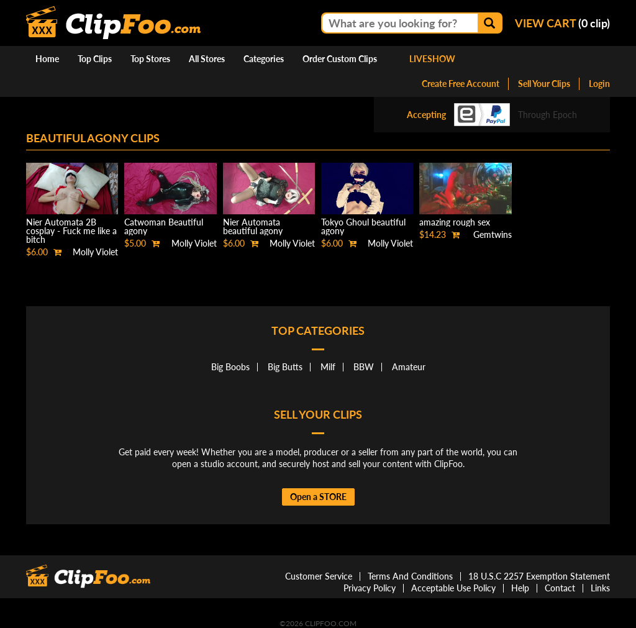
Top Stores (150, 58)
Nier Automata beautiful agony (253, 226)
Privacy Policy (369, 588)
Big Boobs (230, 367)
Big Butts (285, 367)
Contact (560, 588)
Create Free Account (460, 83)
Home (47, 58)
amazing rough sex (454, 222)
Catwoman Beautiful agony (163, 226)
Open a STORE (318, 496)
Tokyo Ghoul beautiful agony (363, 226)
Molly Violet (95, 252)
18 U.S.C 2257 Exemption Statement (539, 576)
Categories (263, 58)
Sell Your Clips (544, 83)
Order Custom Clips (339, 58)
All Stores (207, 58)
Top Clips (95, 58)
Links (600, 588)
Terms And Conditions (410, 576)
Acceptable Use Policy (453, 588)
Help (520, 588)
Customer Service (318, 576)
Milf (327, 367)
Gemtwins (492, 234)
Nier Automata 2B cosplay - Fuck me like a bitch (71, 231)
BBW (363, 367)
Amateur (408, 367)
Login (599, 83)
